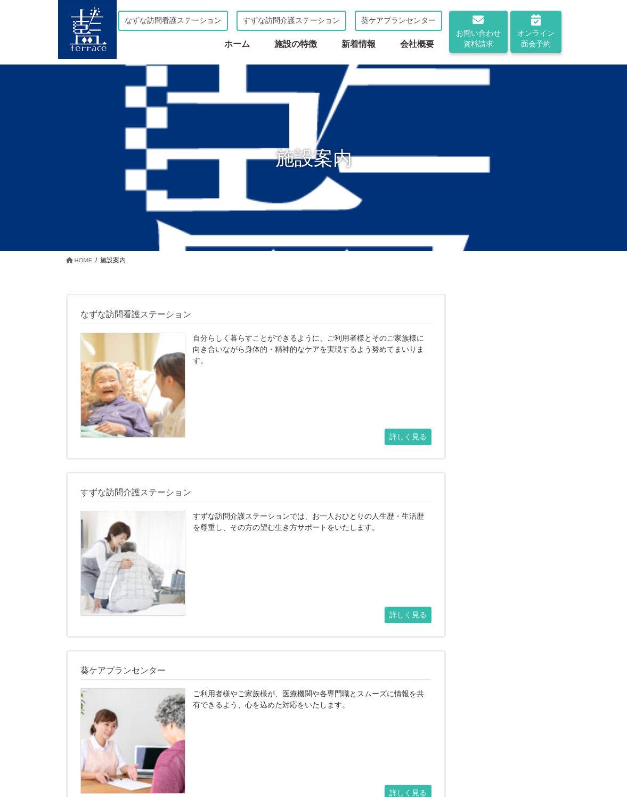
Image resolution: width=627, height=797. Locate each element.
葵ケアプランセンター (398, 20)
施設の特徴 (220, 754)
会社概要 (314, 754)
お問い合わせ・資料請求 (254, 709)
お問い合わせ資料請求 (478, 31)
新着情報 (269, 754)
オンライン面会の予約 (377, 709)
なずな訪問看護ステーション (173, 20)
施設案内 (171, 754)
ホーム (129, 754)
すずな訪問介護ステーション (291, 20)
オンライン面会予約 (536, 31)
